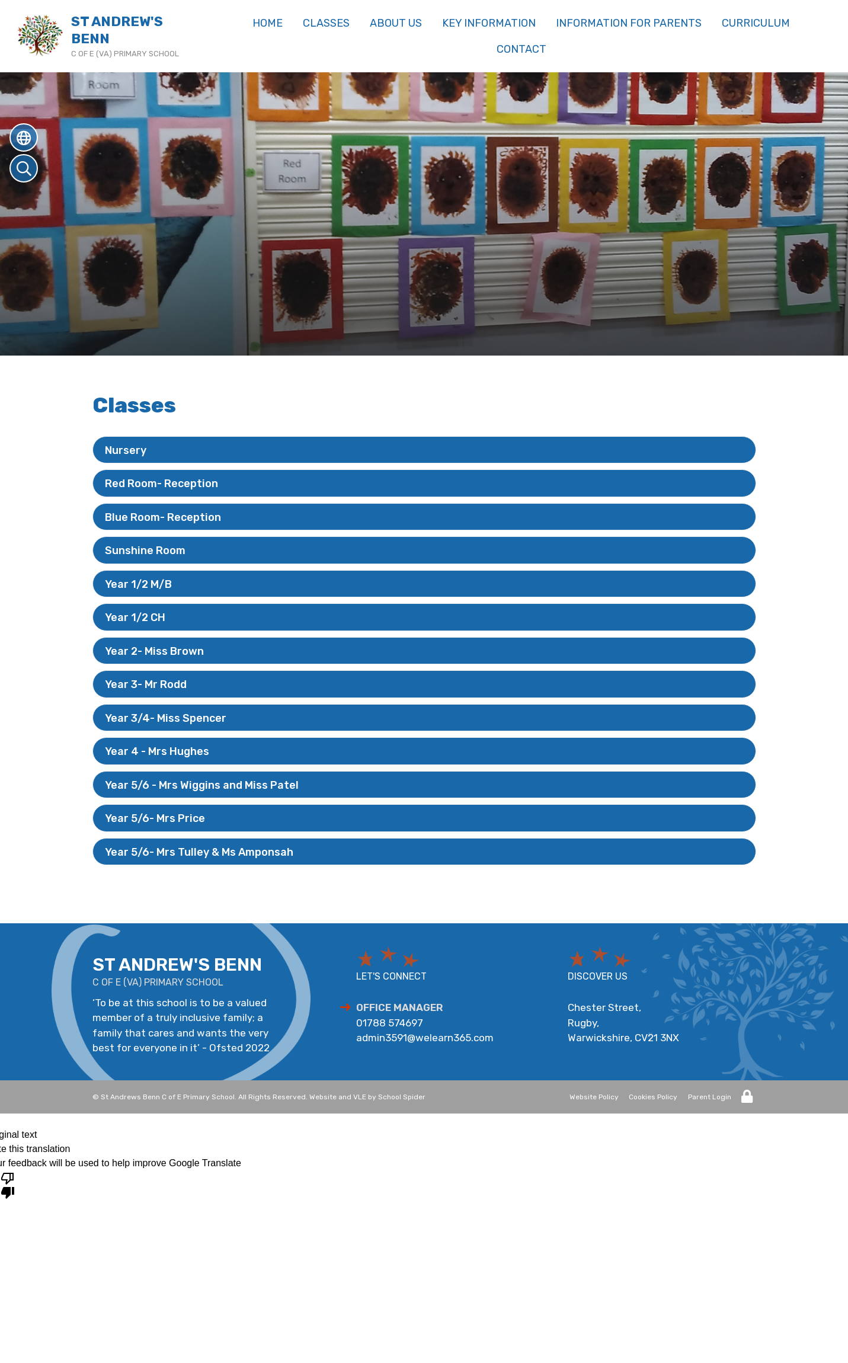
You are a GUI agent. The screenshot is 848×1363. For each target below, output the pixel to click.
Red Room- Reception (161, 483)
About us (396, 23)
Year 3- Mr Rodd (146, 684)
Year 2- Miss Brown (154, 651)
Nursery (125, 450)
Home (267, 23)
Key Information (489, 23)
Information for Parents (629, 23)
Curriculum (756, 23)
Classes (326, 23)
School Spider (401, 1097)
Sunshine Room (145, 550)
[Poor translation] (8, 1184)
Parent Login (709, 1097)
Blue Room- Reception (163, 517)
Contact (521, 49)
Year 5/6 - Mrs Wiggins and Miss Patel (202, 785)
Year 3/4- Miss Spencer (165, 718)
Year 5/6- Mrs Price (155, 818)
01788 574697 (389, 1023)
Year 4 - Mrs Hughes (157, 751)
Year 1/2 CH (135, 617)
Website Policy (594, 1097)
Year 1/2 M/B (138, 584)
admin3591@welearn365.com (425, 1038)
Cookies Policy (653, 1097)
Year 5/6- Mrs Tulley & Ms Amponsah (199, 852)
